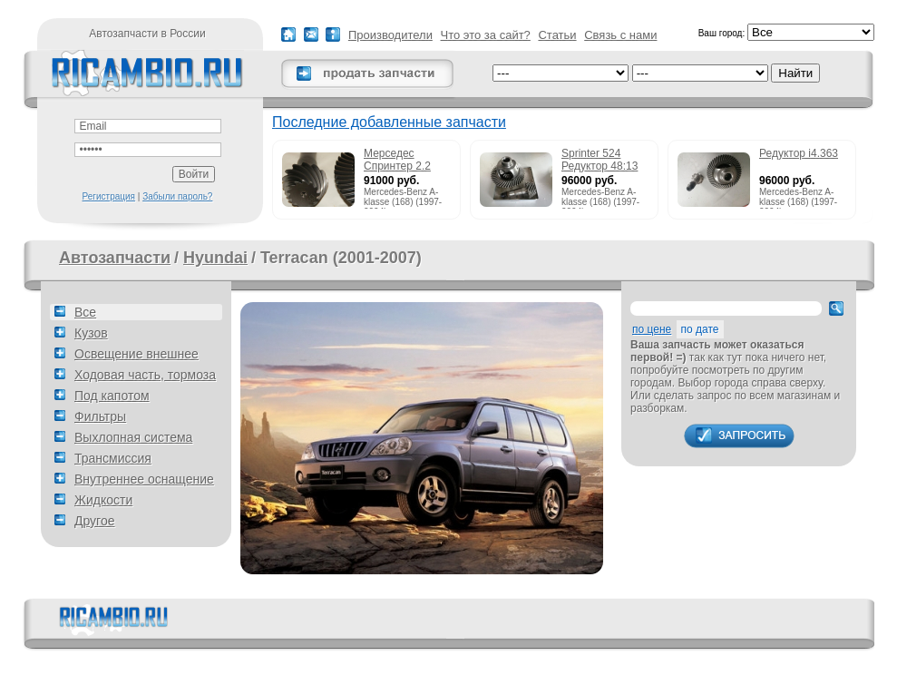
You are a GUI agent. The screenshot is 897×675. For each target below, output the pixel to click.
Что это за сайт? (486, 35)
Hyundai (215, 258)
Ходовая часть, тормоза (145, 374)
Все (85, 312)
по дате (700, 329)
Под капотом (112, 395)
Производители (390, 35)
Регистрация (109, 196)
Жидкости (103, 500)
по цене (651, 329)
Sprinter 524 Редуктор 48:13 (599, 159)
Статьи (557, 35)
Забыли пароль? (177, 196)
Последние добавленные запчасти (389, 122)
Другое (94, 521)
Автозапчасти (115, 258)
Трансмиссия (112, 458)
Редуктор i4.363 (798, 153)
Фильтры (100, 416)
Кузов (91, 333)
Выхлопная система (133, 437)
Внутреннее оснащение (144, 479)
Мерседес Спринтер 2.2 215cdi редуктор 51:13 (404, 160)
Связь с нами (620, 35)
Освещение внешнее (136, 354)
